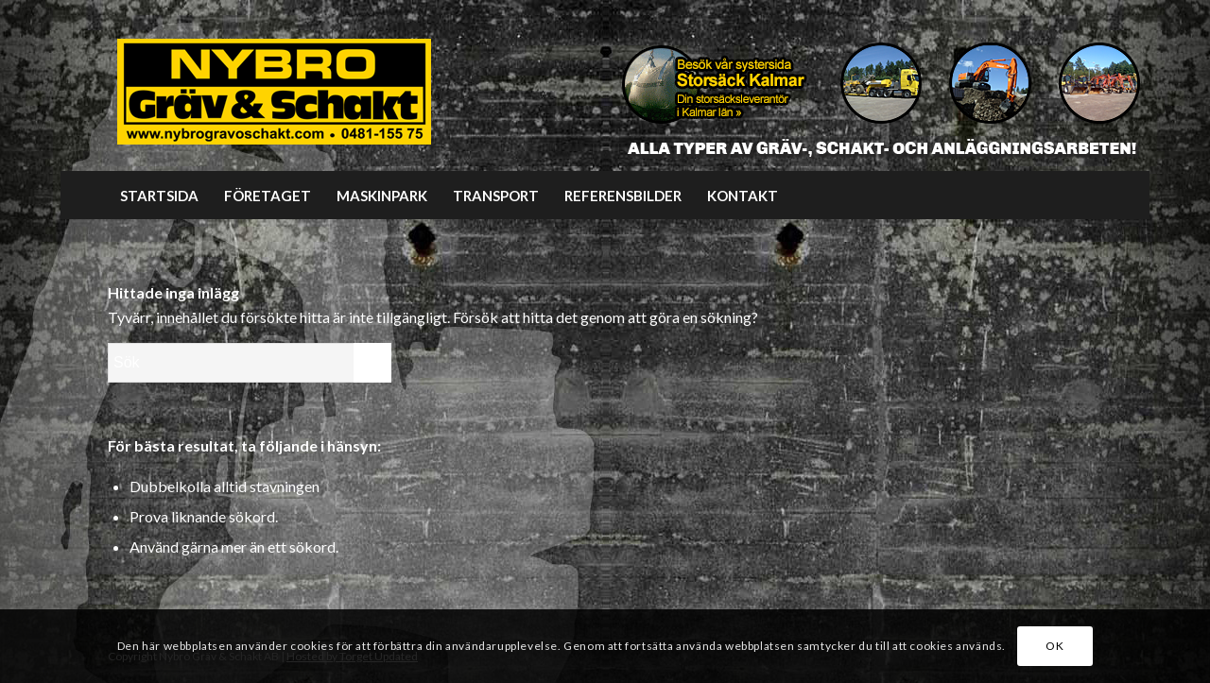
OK (1054, 646)
